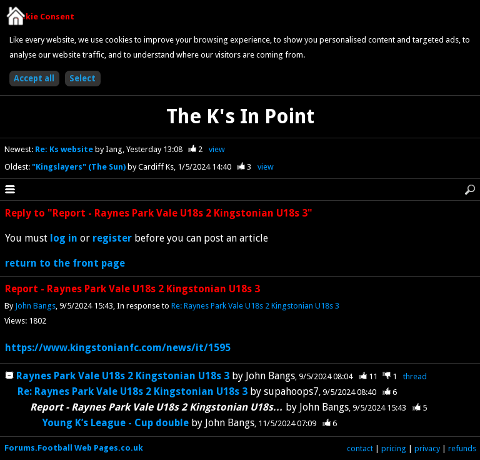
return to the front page (65, 263)
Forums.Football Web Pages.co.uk (73, 447)
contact (360, 448)
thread (415, 376)
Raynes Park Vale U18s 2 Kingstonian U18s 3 (122, 376)
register (112, 238)
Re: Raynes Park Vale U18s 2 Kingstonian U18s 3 (255, 305)
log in (64, 238)
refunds (462, 448)
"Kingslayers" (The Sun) (80, 166)
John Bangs (35, 305)
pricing (393, 448)
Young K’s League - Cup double (116, 423)
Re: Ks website (65, 149)
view (217, 149)
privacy (427, 448)
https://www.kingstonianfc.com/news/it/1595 (118, 348)
